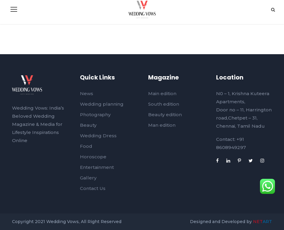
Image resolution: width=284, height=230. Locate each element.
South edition (163, 104)
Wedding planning (102, 104)
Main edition (162, 93)
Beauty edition (165, 114)
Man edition (162, 125)
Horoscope (93, 157)
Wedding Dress (98, 135)
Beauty (88, 125)
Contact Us (92, 188)
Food (86, 146)
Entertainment (97, 167)
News (86, 93)
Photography (95, 114)
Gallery (88, 178)
